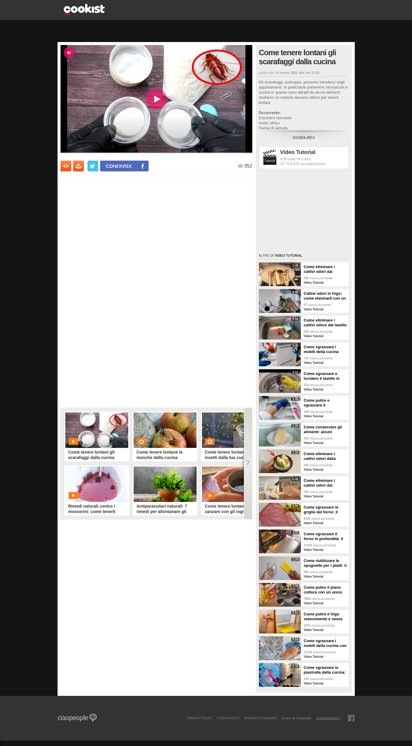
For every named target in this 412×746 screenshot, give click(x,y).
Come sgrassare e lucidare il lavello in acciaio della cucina (322, 376)
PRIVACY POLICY (199, 718)
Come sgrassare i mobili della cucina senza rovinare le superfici (321, 349)
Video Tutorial (298, 152)
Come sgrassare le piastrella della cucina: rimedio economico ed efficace (324, 670)
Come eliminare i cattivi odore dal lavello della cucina (325, 323)
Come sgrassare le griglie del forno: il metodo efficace (321, 510)
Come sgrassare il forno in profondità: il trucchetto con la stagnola (323, 536)
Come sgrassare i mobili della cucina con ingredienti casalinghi (325, 643)
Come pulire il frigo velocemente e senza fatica (323, 616)
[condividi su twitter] (92, 166)
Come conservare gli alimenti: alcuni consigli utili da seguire (325, 429)
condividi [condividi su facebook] (119, 166)
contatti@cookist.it (328, 718)
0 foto (306, 159)
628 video (288, 159)
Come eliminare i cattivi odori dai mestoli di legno (319, 269)
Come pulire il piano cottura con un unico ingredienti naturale (323, 590)
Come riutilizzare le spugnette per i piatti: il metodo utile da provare (325, 563)
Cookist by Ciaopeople (296, 718)
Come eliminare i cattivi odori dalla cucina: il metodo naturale (320, 456)
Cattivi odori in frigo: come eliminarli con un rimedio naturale (325, 296)
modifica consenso (261, 718)
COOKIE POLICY (228, 718)
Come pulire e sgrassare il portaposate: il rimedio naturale (325, 403)
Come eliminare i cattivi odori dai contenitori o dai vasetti (319, 483)
